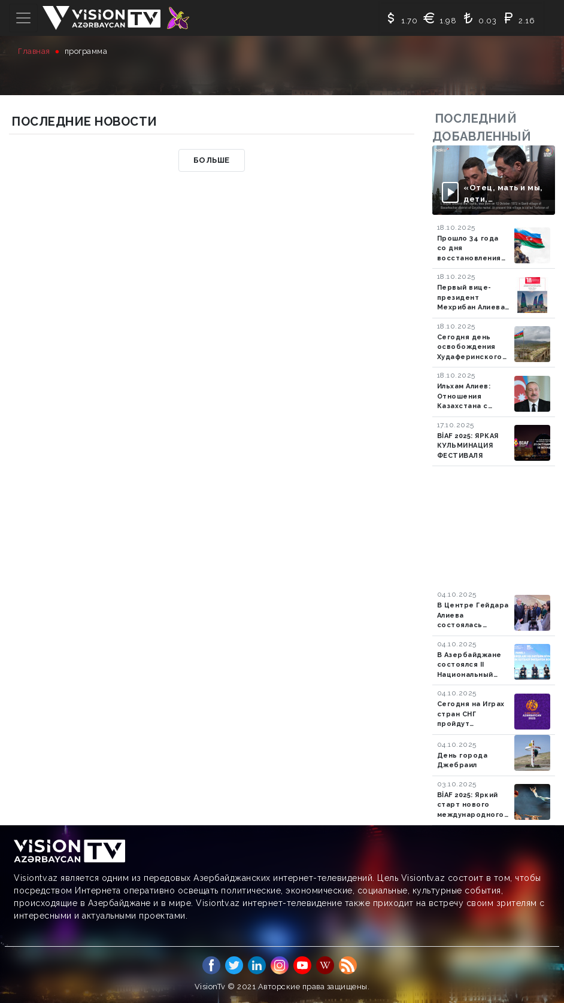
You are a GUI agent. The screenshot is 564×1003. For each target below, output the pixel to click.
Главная (34, 51)
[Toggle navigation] (23, 18)
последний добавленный (482, 127)
